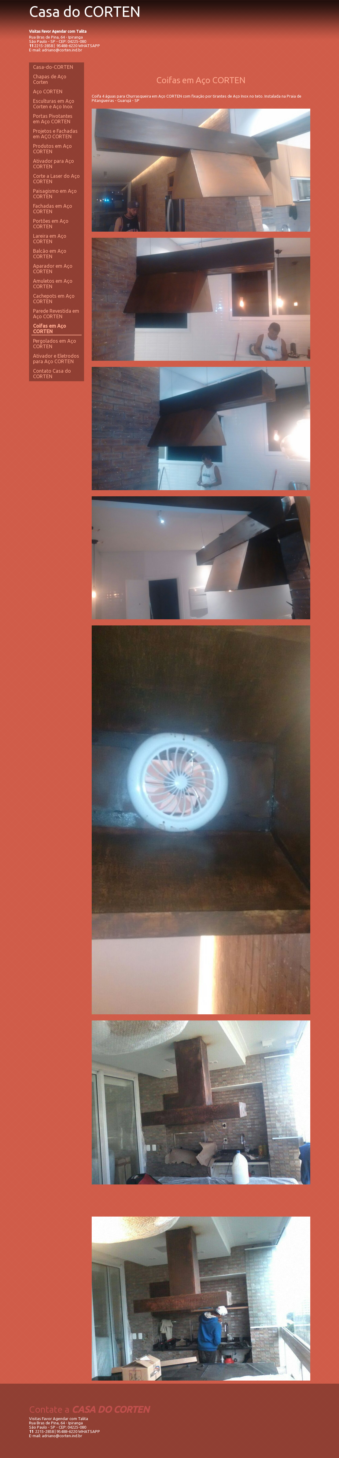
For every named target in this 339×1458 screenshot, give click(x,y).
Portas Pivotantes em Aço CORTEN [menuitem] (52, 118)
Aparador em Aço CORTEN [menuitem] (52, 268)
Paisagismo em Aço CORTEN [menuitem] (55, 193)
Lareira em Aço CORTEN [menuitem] (49, 238)
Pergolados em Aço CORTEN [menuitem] (54, 343)
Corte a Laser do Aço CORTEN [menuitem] (56, 178)
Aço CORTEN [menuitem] (47, 91)
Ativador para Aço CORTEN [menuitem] (53, 163)
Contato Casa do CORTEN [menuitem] (52, 373)
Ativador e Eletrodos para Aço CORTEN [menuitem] (56, 358)
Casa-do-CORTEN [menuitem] (53, 67)
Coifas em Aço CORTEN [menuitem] (49, 328)
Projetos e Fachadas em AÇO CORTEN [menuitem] (55, 133)
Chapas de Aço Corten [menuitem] (49, 79)
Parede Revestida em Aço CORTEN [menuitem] (56, 313)
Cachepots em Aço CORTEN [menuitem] (54, 298)
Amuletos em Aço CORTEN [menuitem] (52, 283)
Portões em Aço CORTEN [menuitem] (50, 223)
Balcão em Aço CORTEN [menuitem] (49, 253)
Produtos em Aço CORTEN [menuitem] (52, 148)
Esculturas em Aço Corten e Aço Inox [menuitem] (53, 103)
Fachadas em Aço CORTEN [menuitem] (52, 208)
